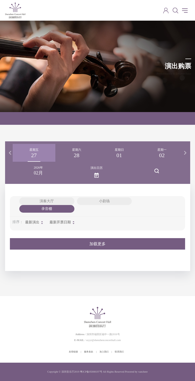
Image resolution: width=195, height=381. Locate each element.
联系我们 (119, 351)
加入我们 (104, 351)
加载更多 (97, 244)
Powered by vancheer (136, 371)
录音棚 (46, 209)
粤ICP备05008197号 (91, 371)
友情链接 (73, 351)
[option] (34, 153)
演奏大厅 (47, 201)
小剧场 (104, 201)
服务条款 (88, 351)
